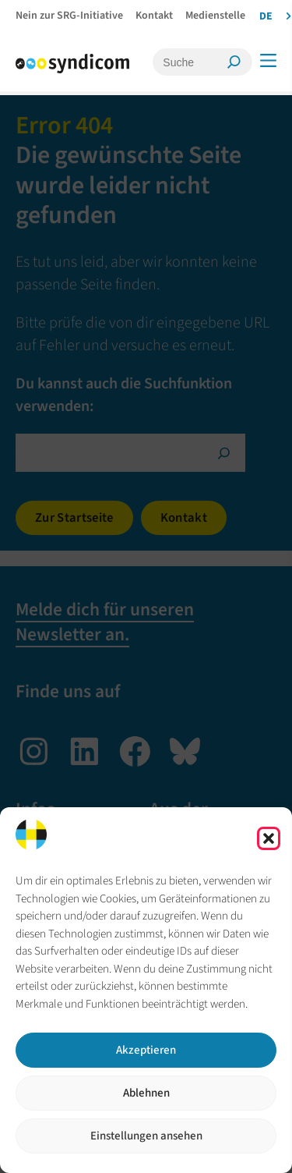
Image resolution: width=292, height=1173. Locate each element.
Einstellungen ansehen (146, 1136)
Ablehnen (146, 1093)
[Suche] (192, 62)
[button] (268, 838)
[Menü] (268, 60)
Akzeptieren (146, 1050)
